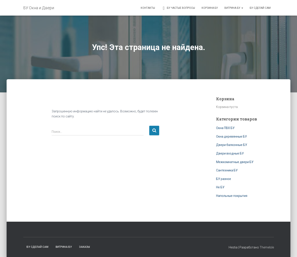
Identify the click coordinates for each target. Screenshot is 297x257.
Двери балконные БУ (231, 145)
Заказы (84, 246)
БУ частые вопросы (178, 8)
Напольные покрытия (231, 196)
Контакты (148, 7)
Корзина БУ (210, 7)
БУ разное (223, 179)
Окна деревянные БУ (231, 136)
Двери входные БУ (230, 153)
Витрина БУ (233, 7)
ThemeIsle (267, 247)
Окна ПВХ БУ (225, 128)
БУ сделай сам (260, 7)
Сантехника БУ (227, 170)
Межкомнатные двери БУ (234, 162)
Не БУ (220, 187)
